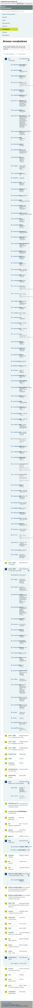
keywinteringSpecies (16, 618)
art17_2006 (12, 735)
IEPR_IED (11, 903)
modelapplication (16, 280)
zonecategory (16, 550)
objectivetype (16, 328)
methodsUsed (16, 653)
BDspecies (16, 575)
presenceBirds (16, 665)
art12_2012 (12, 562)
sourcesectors (16, 490)
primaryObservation (16, 375)
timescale (15, 529)
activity (15, 787)
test (9, 975)
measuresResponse (16, 647)
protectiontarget (16, 401)
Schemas (4, 26)
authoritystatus (16, 157)
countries (15, 587)
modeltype (16, 313)
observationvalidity (16, 341)
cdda (10, 758)
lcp (9, 939)
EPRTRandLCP (13, 803)
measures (15, 624)
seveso (10, 968)
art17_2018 (12, 748)
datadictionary (13, 769)
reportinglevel (16, 413)
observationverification (16, 348)
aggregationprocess (16, 90)
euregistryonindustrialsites (13, 811)
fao (9, 824)
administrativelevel (16, 76)
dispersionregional (16, 189)
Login (20, 3)
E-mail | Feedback (7, 1003)
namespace (16, 317)
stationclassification (16, 512)
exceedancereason (16, 225)
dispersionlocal (16, 182)
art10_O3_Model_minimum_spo (16, 115)
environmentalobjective (16, 205)
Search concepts (21, 54)
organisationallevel (16, 354)
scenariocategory (16, 485)
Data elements (6, 23)
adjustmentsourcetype (16, 64)
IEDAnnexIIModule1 (13, 874)
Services (4, 32)
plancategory (16, 361)
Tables (4, 20)
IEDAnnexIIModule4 (13, 895)
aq (9, 58)
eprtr (10, 781)
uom (9, 979)
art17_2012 (12, 741)
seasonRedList (16, 705)
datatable (15, 178)
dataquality (12, 775)
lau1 (9, 923)
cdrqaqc (15, 165)
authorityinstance (16, 144)
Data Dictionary (14, 11)
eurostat (11, 817)
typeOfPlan (16, 728)
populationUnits (16, 657)
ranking (15, 679)
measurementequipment (16, 251)
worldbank (11, 991)
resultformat (16, 432)
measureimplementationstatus (16, 243)
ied (9, 867)
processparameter (16, 396)
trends (15, 718)
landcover (11, 917)
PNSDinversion (16, 365)
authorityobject (16, 149)
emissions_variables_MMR (16, 846)
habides (11, 855)
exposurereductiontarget (16, 231)
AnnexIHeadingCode (16, 880)
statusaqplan (16, 518)
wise (9, 985)
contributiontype (16, 173)
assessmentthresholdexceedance (16, 131)
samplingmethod (16, 451)
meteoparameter (16, 275)
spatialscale (16, 502)
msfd (10, 945)
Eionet (8, 11)
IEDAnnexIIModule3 (13, 887)
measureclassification (16, 237)
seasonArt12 (16, 697)
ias (9, 861)
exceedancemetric (16, 218)
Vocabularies (6, 29)
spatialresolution (16, 496)
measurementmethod (16, 256)
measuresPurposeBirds (16, 641)
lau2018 (11, 932)
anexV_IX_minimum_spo (16, 100)
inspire (10, 911)
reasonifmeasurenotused (16, 407)
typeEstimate (16, 722)
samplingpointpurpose (16, 457)
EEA (9, 1)
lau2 (9, 928)
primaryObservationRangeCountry (16, 387)
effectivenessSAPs (16, 607)
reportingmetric (16, 419)
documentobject (16, 195)
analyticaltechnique (16, 95)
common (11, 763)
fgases (10, 830)
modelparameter (16, 301)
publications (12, 957)
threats (15, 712)
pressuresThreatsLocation (16, 670)
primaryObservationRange (16, 380)
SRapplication (16, 508)
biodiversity (12, 754)
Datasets (4, 17)
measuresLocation (16, 635)
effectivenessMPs (16, 594)
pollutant (15, 370)
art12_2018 (12, 569)
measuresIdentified (16, 629)
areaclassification (16, 110)
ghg (9, 840)
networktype (16, 323)
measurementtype (16, 263)
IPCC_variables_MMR (16, 850)
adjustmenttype (16, 70)
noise (10, 951)
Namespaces (5, 35)
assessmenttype (16, 137)
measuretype (16, 269)
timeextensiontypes (16, 523)
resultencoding (16, 424)
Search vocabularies (10, 54)
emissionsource (16, 200)
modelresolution (16, 307)
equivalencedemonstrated (16, 213)
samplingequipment (16, 446)
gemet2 (10, 836)
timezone (15, 542)
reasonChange (16, 684)
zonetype (15, 554)
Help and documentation (8, 14)
